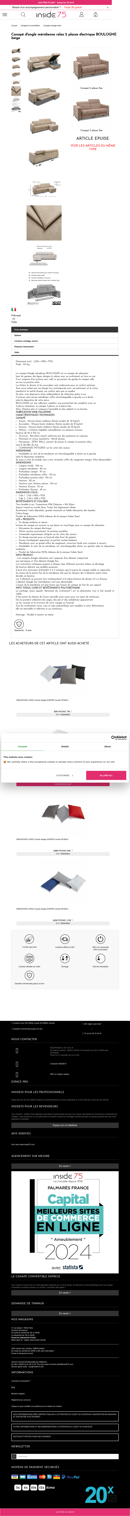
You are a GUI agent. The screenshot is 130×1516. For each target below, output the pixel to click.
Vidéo (16, 352)
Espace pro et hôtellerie (65, 1125)
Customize (64, 775)
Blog (13, 1387)
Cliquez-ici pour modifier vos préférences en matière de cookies (36, 1406)
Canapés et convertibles (30, 26)
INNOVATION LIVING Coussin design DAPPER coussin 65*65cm (42, 839)
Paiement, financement (24, 347)
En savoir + (65, 1166)
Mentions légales (18, 1394)
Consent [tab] (22, 746)
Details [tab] (65, 746)
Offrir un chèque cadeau (59, 1074)
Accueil (14, 26)
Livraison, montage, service (26, 341)
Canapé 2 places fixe (91, 88)
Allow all (106, 775)
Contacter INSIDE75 (58, 1064)
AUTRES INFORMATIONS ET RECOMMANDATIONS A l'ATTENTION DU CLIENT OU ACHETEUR (52, 1427)
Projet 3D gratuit (73, 7)
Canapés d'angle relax (52, 26)
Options (17, 335)
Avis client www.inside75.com (23, 1144)
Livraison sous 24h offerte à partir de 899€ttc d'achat (33, 1023)
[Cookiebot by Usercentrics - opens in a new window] (113, 738)
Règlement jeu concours (21, 1400)
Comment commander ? (21, 1381)
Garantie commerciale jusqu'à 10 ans (26, 1029)
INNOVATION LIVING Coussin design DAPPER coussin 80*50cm (42, 909)
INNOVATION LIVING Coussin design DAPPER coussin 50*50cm (42, 700)
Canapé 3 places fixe (92, 130)
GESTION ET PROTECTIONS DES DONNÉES (32, 1437)
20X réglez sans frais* (91, 1024)
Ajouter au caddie (65, 1512)
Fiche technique (21, 330)
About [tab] (107, 746)
